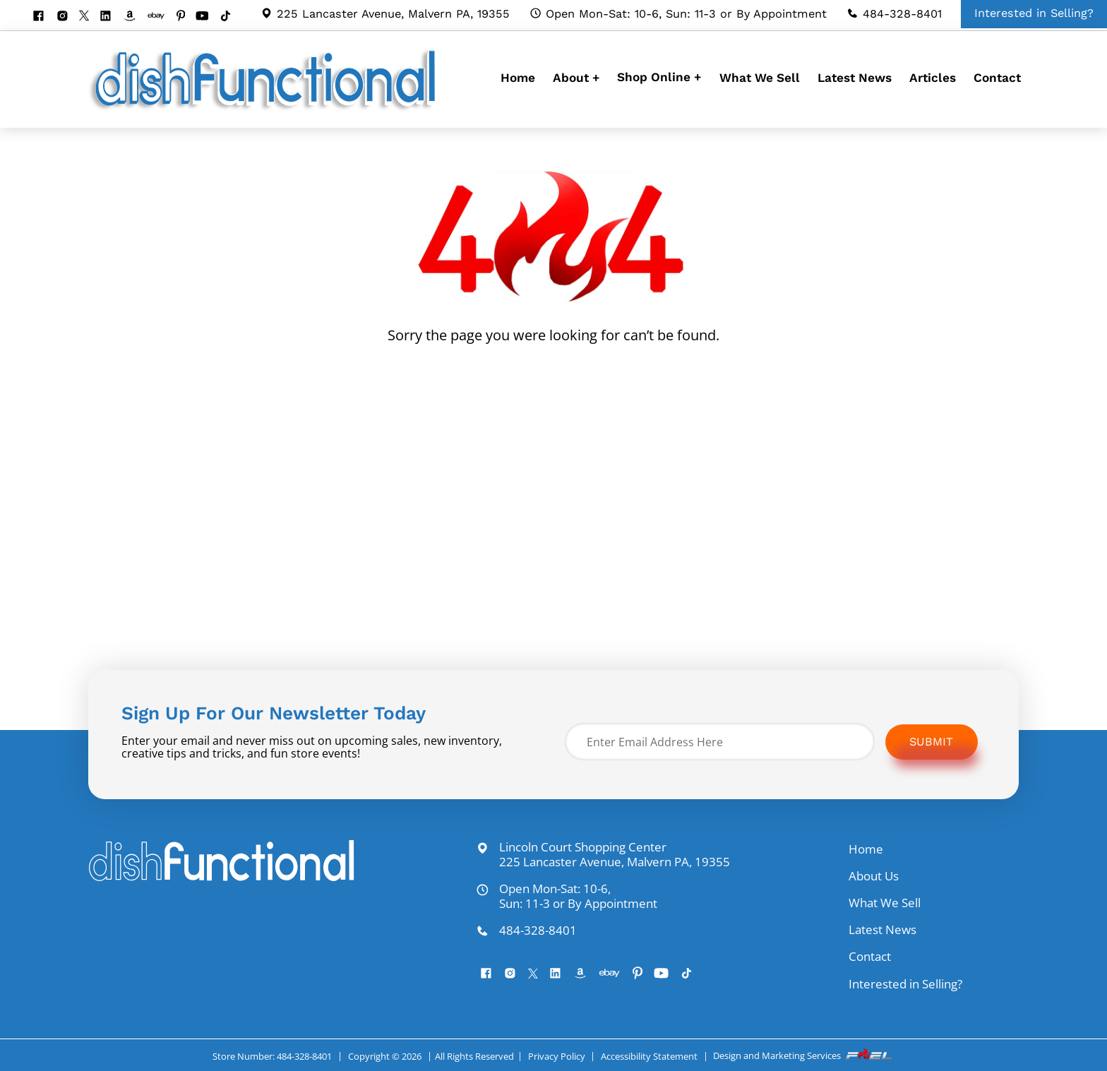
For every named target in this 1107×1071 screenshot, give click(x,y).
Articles (932, 78)
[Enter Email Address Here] (720, 741)
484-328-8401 (894, 13)
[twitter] (89, 16)
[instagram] (67, 17)
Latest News (855, 78)
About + (576, 78)
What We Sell (759, 78)
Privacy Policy (556, 1056)
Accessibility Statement (649, 1056)
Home (518, 78)
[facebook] (43, 17)
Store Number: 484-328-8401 (272, 1056)
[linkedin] (110, 17)
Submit (931, 741)
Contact (997, 78)
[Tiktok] (230, 17)
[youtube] (207, 17)
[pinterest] (186, 17)
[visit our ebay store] (161, 17)
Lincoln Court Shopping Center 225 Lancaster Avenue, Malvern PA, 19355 (603, 854)
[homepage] (266, 109)
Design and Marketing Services (803, 1055)
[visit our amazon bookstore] (134, 17)
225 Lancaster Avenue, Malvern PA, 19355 (385, 13)
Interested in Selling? (905, 984)
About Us (874, 876)
